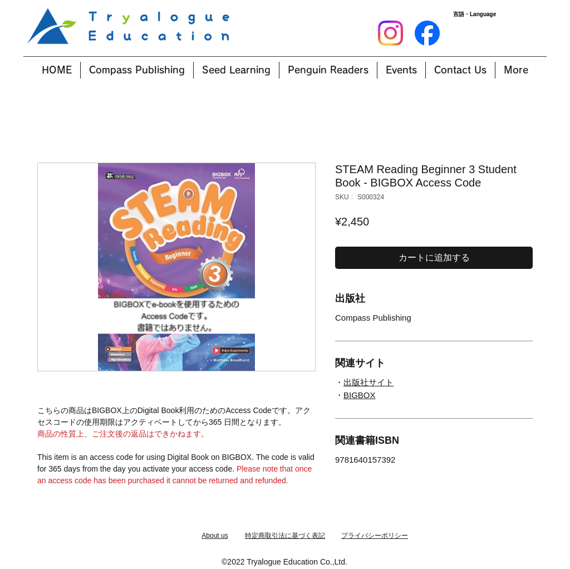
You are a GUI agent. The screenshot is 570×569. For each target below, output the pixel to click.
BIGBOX (359, 395)
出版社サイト (368, 382)
